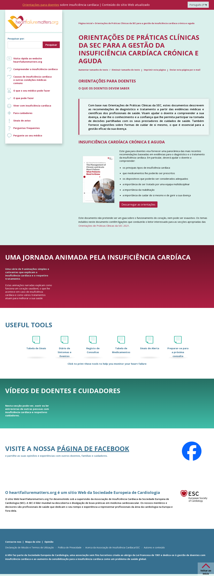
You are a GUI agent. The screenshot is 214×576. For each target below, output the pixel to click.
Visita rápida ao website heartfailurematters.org (27, 60)
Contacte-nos (13, 541)
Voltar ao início (205, 572)
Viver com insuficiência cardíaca (32, 105)
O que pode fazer (23, 98)
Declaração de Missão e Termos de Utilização (29, 547)
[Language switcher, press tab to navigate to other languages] (198, 5)
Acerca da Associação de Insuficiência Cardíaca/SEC (112, 547)
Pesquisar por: (16, 38)
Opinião (48, 541)
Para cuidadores (22, 113)
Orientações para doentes (40, 5)
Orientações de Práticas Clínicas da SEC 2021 (103, 225)
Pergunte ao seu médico (27, 135)
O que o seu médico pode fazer (31, 90)
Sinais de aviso (22, 120)
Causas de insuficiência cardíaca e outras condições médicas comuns (37, 80)
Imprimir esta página (155, 69)
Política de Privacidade (69, 547)
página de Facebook (93, 448)
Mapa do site (33, 541)
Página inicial (85, 23)
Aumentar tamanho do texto (93, 69)
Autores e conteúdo (154, 547)
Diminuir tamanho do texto (126, 69)
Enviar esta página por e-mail (185, 69)
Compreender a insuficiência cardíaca (35, 69)
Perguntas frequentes (26, 128)
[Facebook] (191, 451)
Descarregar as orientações (138, 204)
